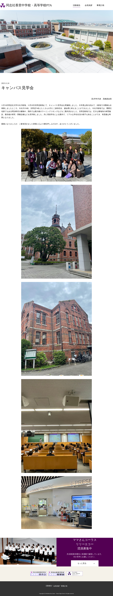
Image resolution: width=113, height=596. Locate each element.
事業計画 (100, 5)
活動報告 (76, 5)
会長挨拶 (88, 5)
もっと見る (82, 563)
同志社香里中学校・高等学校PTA (26, 5)
